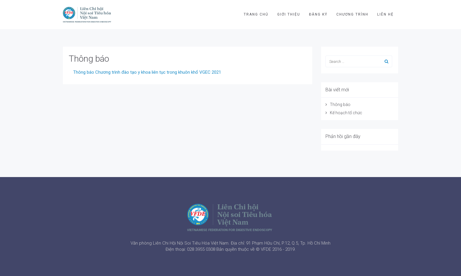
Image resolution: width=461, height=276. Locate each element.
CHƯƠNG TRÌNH (352, 14)
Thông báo (89, 58)
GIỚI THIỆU (288, 14)
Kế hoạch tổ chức (346, 112)
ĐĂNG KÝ (318, 14)
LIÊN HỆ (385, 14)
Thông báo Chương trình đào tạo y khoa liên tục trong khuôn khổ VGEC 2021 (147, 72)
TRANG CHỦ (256, 14)
